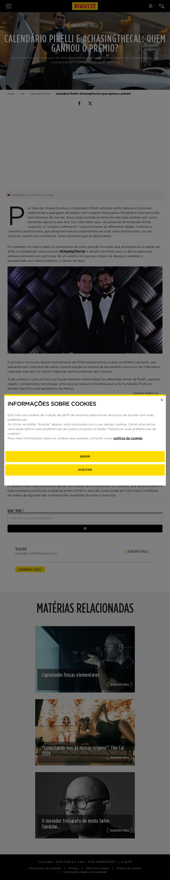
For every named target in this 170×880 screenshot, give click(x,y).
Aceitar (85, 469)
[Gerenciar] (85, 456)
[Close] (161, 400)
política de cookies (128, 438)
